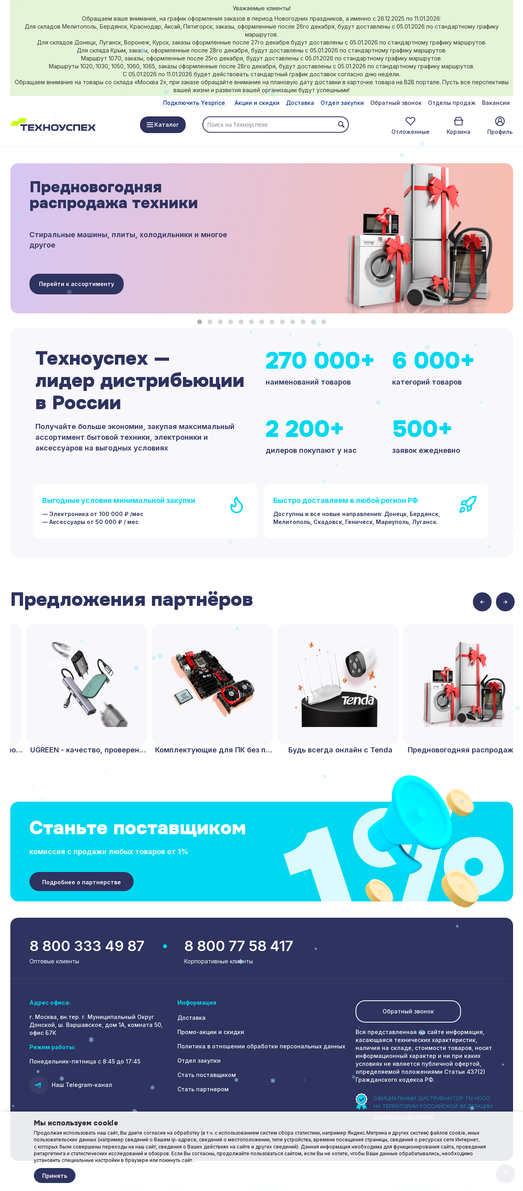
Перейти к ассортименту (76, 283)
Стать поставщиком (206, 1074)
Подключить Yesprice (194, 102)
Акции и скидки (257, 102)
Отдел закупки (342, 102)
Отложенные (410, 131)
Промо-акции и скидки (210, 1032)
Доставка (300, 102)
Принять (54, 1175)
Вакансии (496, 102)
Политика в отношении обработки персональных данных (261, 1046)
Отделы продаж (452, 102)
